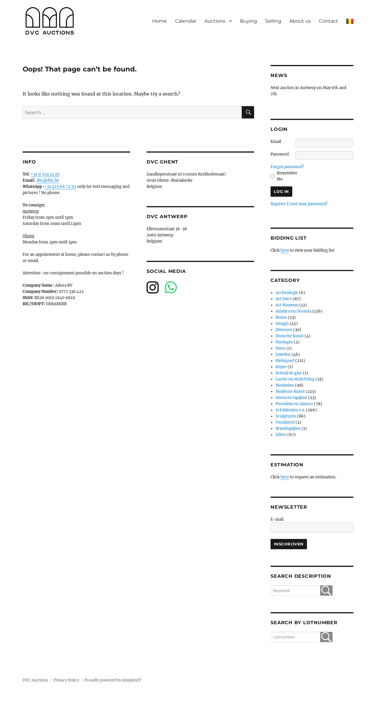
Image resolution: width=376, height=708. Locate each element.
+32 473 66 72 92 (60, 186)
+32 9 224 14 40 (45, 174)
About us (300, 21)
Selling (273, 21)
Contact (328, 21)
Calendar (185, 21)
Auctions (214, 21)
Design (282, 323)
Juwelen (283, 354)
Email (276, 141)
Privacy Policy (66, 680)
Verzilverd (285, 422)
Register (278, 203)
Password (280, 154)
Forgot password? (287, 166)
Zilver (281, 434)
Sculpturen (286, 416)
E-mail (277, 519)
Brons (281, 317)
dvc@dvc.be (48, 180)
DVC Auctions (35, 680)
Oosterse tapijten (291, 397)
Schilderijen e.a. (290, 410)
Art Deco (284, 298)
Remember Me (287, 176)
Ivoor (281, 348)
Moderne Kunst (290, 391)
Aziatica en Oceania (293, 311)
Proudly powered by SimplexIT (112, 680)
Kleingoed (285, 360)
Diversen (284, 329)
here (285, 250)
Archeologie (287, 292)
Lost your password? (308, 203)
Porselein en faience (294, 403)
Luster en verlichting (295, 379)
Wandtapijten (288, 428)
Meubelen (285, 385)
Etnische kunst (290, 335)
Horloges (284, 342)
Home (159, 21)
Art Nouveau (287, 305)
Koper (281, 366)
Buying (248, 21)
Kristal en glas (289, 372)
